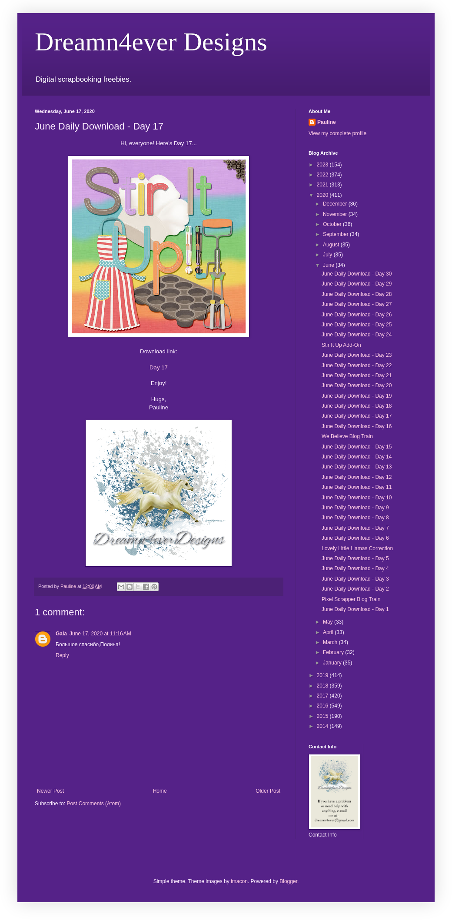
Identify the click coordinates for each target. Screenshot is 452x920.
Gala (61, 634)
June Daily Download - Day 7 (355, 528)
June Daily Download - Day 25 (357, 325)
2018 (323, 686)
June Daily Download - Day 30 (357, 274)
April (329, 632)
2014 (323, 726)
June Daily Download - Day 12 (357, 477)
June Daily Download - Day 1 (355, 609)
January (333, 663)
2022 (323, 175)
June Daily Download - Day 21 (357, 375)
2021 (323, 185)
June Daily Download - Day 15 (357, 447)
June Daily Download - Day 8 (355, 518)
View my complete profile (337, 133)
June (329, 265)
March (331, 642)
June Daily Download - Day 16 (357, 426)
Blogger (288, 881)
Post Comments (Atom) (93, 803)
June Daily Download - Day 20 (357, 385)
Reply (62, 655)
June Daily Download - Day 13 (357, 467)
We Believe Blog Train (347, 436)
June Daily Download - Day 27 (357, 304)
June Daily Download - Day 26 (357, 315)
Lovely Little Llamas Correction (357, 548)
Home (160, 791)
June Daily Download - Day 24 (357, 335)
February (334, 652)
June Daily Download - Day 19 (357, 396)
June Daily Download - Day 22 (357, 365)
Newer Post (50, 791)
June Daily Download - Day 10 (357, 498)
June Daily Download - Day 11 (357, 487)
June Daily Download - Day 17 (357, 416)
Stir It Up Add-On (341, 345)
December (336, 204)
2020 (323, 195)
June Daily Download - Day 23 (357, 355)
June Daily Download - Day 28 (357, 294)
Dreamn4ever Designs (151, 41)
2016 (323, 706)
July (328, 255)
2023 (323, 165)
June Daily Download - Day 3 (355, 579)
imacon (239, 881)
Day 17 (159, 367)
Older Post (268, 791)
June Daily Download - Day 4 (355, 568)
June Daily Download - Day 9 (355, 508)
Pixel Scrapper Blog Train (351, 599)
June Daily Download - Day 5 (355, 558)
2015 (323, 716)
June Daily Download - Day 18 (357, 406)
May (328, 622)
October (333, 224)
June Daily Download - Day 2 (355, 589)
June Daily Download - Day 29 (357, 284)
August (332, 245)
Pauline (326, 122)
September (336, 234)
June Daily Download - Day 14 (357, 457)
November (336, 214)
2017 (323, 696)
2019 (323, 675)
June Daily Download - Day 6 (355, 538)
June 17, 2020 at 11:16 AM (100, 634)
